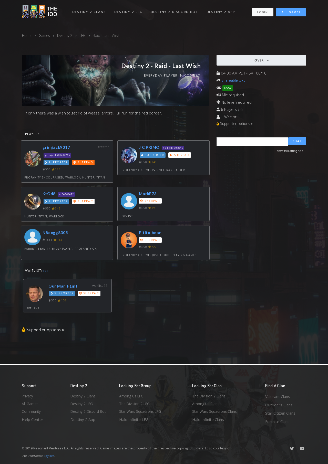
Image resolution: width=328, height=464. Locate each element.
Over (259, 60)
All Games (291, 10)
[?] (45, 271)
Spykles (50, 455)
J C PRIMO (150, 147)
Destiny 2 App (222, 9)
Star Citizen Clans (280, 413)
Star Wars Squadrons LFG (141, 413)
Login (262, 10)
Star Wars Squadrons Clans (216, 413)
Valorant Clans (277, 396)
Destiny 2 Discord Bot (175, 9)
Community (32, 413)
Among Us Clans (206, 404)
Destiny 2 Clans (89, 9)
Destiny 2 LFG (129, 9)
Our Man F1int (64, 286)
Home (27, 35)
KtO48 (50, 194)
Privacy (28, 396)
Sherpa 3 (181, 155)
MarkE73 (148, 194)
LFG (86, 35)
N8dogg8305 (57, 233)
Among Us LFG (132, 396)
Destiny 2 (67, 35)
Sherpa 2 (84, 202)
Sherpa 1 (151, 201)
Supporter (56, 163)
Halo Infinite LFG (134, 421)
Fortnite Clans (277, 421)
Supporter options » (43, 330)
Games (46, 35)
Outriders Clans (279, 404)
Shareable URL (234, 80)
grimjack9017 (57, 147)
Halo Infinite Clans (208, 421)
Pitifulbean (151, 233)
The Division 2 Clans (209, 396)
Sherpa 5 (84, 163)
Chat (297, 142)
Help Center (32, 421)
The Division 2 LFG (135, 404)
